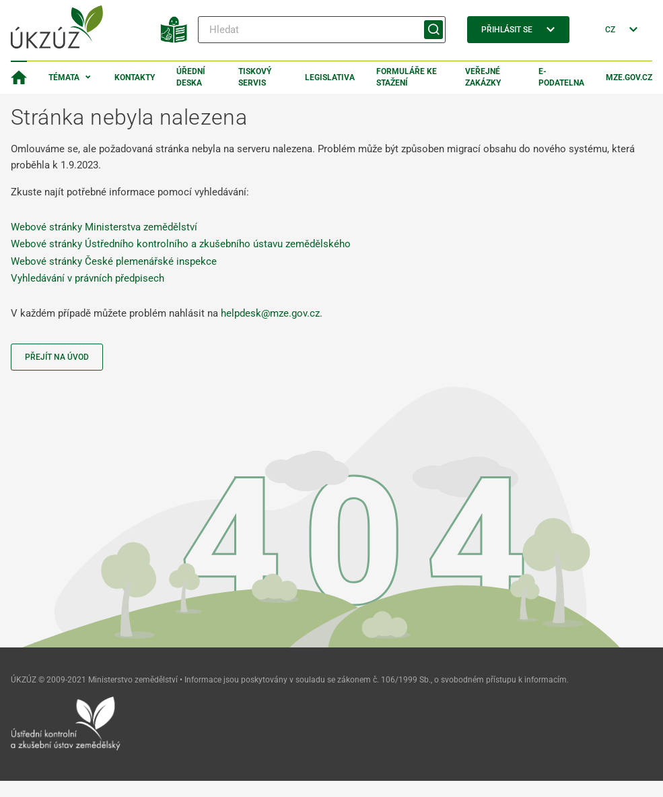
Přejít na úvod (57, 357)
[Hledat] (322, 29)
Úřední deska (190, 77)
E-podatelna (561, 77)
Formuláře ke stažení (406, 77)
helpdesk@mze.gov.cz (270, 313)
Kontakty (134, 77)
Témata (63, 77)
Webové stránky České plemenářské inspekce (114, 261)
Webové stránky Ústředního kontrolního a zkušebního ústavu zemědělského (181, 244)
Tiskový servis (254, 77)
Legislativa (330, 77)
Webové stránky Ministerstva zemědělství (104, 227)
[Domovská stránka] (19, 77)
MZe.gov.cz (629, 77)
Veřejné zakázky (483, 77)
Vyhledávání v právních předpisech (87, 278)
